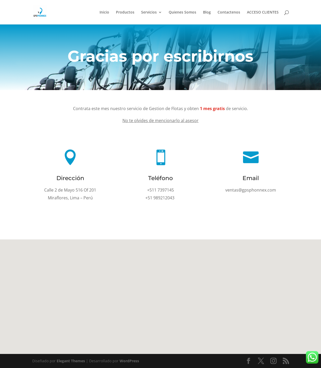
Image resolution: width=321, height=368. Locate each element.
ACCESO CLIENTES (263, 12)
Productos (125, 12)
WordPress (129, 360)
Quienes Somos (182, 12)
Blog (207, 12)
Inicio (104, 12)
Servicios (149, 12)
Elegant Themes (71, 360)
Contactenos (229, 12)
